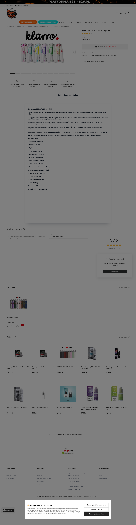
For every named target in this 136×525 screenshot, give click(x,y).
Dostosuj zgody (96, 509)
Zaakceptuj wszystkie (96, 514)
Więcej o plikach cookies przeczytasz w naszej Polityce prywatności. (53, 512)
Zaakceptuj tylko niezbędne (96, 505)
